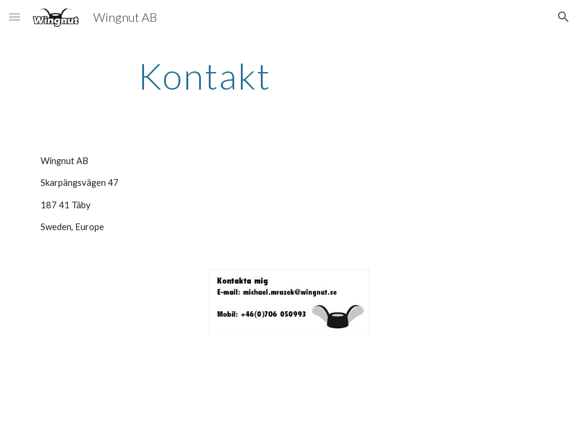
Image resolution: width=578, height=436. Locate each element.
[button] (14, 16)
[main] (204, 76)
